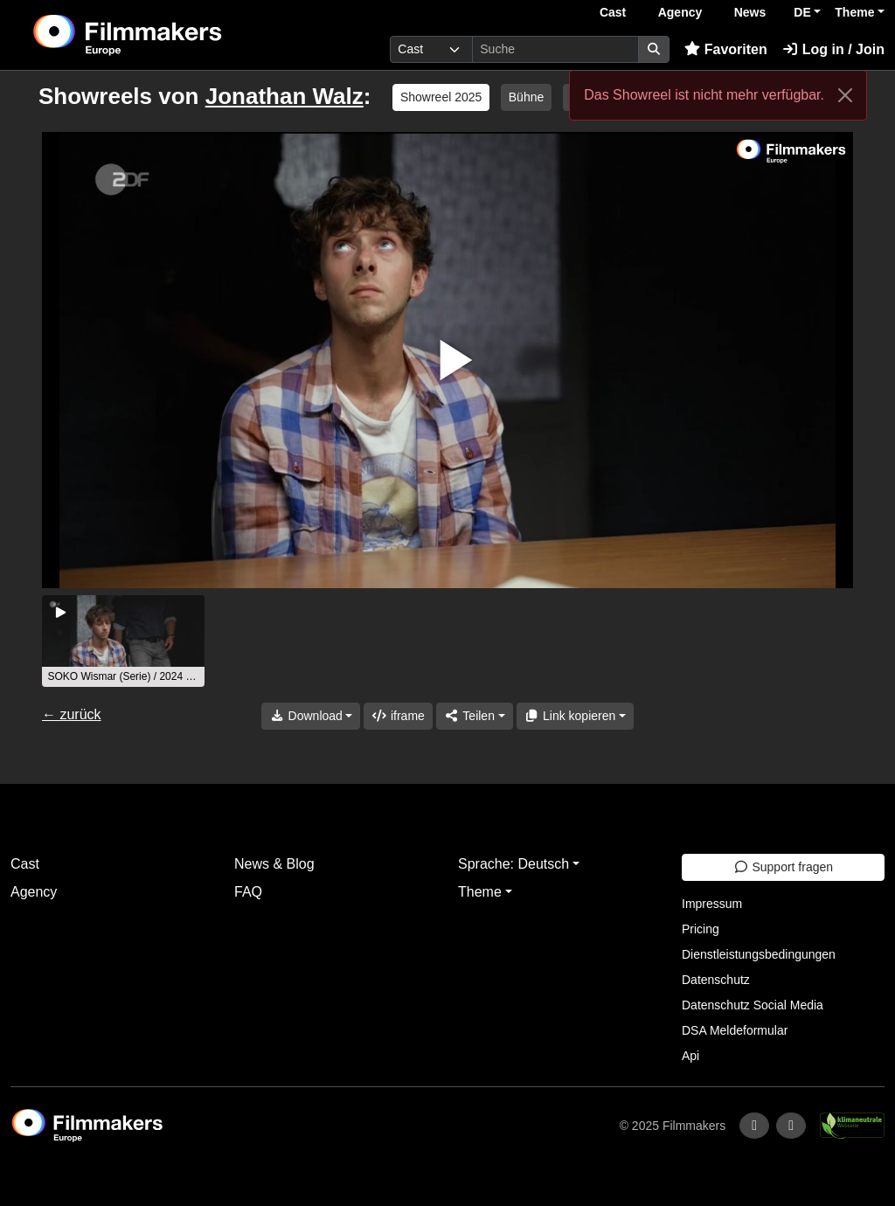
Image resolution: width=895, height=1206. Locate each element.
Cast (613, 12)
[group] (123, 641)
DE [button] (802, 12)
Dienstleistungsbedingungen (759, 954)
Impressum (712, 904)
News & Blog (274, 863)
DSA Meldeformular (734, 1030)
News (750, 12)
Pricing (700, 929)
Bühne (526, 97)
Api (690, 1056)
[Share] (474, 716)
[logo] (170, 35)
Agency (680, 12)
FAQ (248, 891)
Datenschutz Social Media (752, 1005)
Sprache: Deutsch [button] (513, 863)
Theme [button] (854, 12)
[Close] (845, 95)
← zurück (71, 714)
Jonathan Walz (284, 96)
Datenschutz (716, 980)
